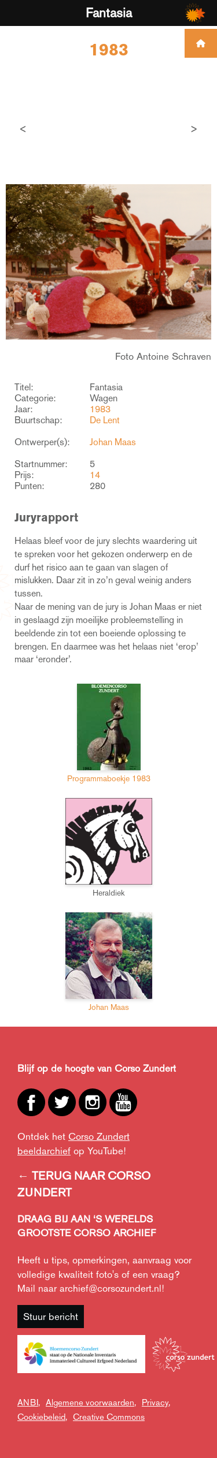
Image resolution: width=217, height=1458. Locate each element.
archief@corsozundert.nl (110, 1288)
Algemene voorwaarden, (91, 1402)
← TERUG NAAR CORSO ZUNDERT (83, 1184)
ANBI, (28, 1402)
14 (95, 474)
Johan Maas (113, 442)
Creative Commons (109, 1417)
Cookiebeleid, (42, 1417)
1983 (100, 409)
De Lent (105, 420)
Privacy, (156, 1402)
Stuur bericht (50, 1316)
